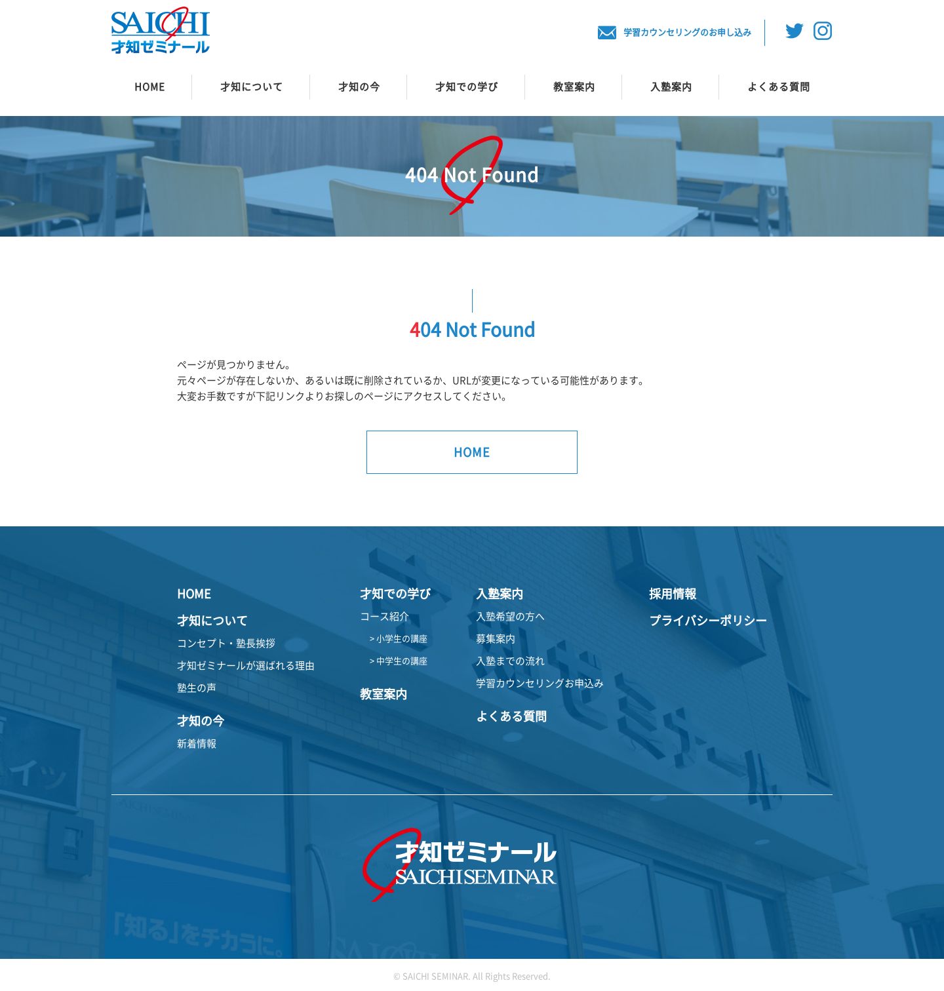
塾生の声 (196, 688)
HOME (149, 87)
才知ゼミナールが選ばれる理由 (246, 665)
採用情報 (672, 594)
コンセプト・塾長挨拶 (226, 643)
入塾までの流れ (510, 661)
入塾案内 (671, 87)
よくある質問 (778, 87)
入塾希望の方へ (510, 616)
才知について (251, 87)
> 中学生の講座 (398, 661)
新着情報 (196, 743)
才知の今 (359, 87)
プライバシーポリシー (708, 621)
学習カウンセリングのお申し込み (674, 33)
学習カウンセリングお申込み (540, 683)
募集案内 (495, 639)
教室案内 (574, 87)
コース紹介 (384, 616)
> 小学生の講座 (398, 638)
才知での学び (466, 87)
